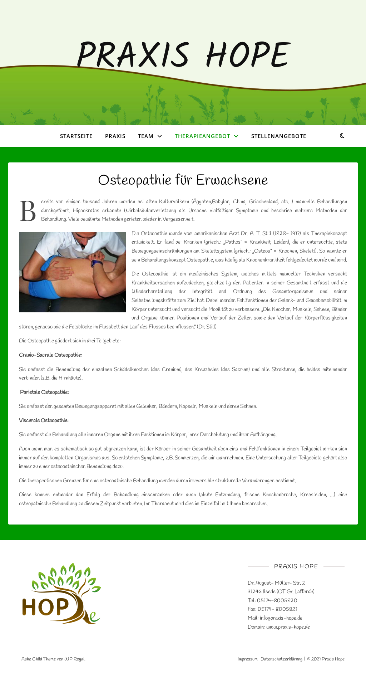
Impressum (248, 659)
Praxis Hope (183, 58)
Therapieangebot (202, 136)
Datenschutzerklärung (281, 659)
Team (146, 136)
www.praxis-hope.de (288, 627)
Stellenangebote (278, 136)
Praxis (115, 136)
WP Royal (74, 659)
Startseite (76, 136)
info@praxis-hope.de (281, 618)
